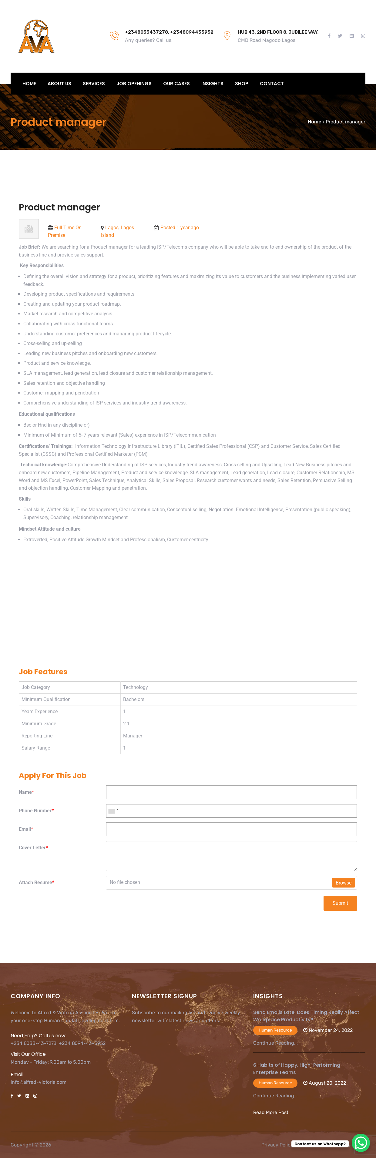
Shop (241, 83)
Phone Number (36, 811)
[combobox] (113, 810)
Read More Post (270, 1112)
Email (26, 829)
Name (26, 792)
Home (29, 83)
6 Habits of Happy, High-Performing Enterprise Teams (296, 1069)
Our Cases (176, 83)
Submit (340, 903)
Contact (272, 83)
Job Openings (134, 83)
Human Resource (275, 1030)
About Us (59, 83)
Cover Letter (33, 848)
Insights (212, 83)
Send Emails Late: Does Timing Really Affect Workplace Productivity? (306, 1016)
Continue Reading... (275, 1043)
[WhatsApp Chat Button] (361, 1143)
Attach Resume (36, 882)
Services (94, 83)
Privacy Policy (277, 1145)
